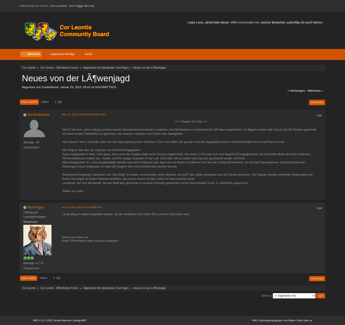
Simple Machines (62, 320)
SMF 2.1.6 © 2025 (42, 320)
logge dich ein (85, 5)
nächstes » (315, 90)
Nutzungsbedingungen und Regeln (277, 320)
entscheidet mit (248, 22)
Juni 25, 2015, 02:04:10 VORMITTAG (82, 207)
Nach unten (29, 102)
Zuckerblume (39, 114)
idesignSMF (80, 320)
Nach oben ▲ (305, 320)
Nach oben (28, 278)
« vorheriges (296, 90)
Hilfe (254, 320)
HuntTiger (122, 67)
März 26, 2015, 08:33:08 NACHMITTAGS (84, 114)
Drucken (317, 102)
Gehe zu (266, 295)
